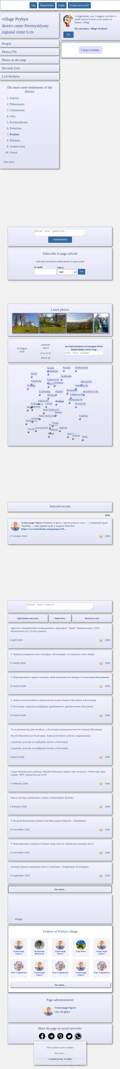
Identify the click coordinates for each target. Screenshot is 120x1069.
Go (81, 273)
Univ (13, 116)
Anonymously (60, 241)
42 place (65, 1014)
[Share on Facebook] (42, 1039)
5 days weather (90, 50)
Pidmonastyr (17, 104)
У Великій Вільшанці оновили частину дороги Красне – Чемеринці (48, 823)
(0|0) (107, 537)
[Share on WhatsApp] (78, 1039)
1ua (33, 5)
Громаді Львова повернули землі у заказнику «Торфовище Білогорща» (50, 869)
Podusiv (14, 98)
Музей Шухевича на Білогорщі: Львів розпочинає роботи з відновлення (50, 738)
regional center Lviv (18, 32)
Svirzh (13, 152)
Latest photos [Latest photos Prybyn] (60, 311)
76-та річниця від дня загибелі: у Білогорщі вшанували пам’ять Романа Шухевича (56, 731)
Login (61, 5)
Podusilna (15, 128)
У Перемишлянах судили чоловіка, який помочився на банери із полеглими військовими (60, 679)
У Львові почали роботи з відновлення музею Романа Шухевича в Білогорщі (53, 702)
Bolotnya (15, 140)
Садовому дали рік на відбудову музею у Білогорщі (39, 744)
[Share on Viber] (60, 1039)
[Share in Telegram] (51, 1039)
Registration (47, 5)
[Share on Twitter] (69, 1039)
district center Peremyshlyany (25, 26)
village (18, 921)
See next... (59, 1053)
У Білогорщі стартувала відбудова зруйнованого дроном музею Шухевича (52, 708)
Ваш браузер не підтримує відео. (60, 292)
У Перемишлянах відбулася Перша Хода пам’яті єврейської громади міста (52, 846)
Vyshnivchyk (17, 146)
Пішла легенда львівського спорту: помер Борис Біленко (42, 800)
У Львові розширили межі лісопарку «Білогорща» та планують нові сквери (52, 656)
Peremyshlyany (19, 122)
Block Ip (45, 358)
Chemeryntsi (17, 110)
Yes (68, 35)
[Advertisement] (60, 200)
